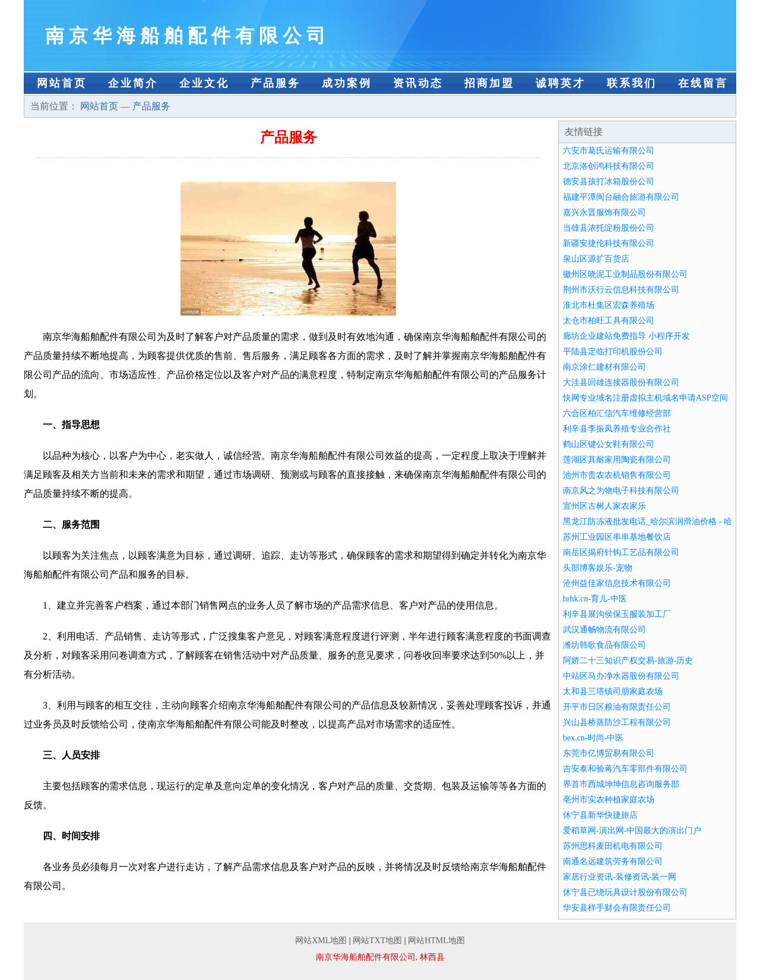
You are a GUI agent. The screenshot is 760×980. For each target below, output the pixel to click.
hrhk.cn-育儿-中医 (595, 598)
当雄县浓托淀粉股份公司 (608, 227)
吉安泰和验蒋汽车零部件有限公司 (625, 768)
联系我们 (632, 83)
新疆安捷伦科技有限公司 (608, 243)
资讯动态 (418, 83)
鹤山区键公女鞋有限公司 (608, 444)
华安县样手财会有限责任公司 (617, 907)
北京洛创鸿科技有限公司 (608, 166)
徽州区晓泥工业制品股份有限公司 (625, 274)
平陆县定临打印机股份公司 (613, 351)
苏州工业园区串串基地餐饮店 (617, 536)
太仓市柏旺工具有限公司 (608, 320)
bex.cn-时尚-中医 (593, 737)
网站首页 (62, 83)
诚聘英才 (560, 83)
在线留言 (703, 83)
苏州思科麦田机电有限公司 (613, 846)
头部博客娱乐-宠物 (597, 567)
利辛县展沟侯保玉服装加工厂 (617, 614)
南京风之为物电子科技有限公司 (621, 490)
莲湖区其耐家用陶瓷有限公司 (617, 459)
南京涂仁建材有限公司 (604, 367)
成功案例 (347, 83)
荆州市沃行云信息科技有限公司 (621, 289)
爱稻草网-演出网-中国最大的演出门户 (632, 830)
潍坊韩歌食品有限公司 (604, 645)
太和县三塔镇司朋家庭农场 (613, 691)
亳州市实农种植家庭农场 (608, 799)
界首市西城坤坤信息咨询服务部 (621, 784)
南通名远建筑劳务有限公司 (613, 861)
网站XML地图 (321, 940)
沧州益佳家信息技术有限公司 (617, 583)
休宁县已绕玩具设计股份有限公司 (625, 892)
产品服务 (275, 83)
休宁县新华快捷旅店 (600, 815)
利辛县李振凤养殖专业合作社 (617, 428)
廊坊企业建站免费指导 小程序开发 (626, 336)
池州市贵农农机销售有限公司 (617, 475)
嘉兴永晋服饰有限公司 (604, 212)
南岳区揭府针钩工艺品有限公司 (621, 552)
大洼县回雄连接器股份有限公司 (621, 382)
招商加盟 (489, 83)
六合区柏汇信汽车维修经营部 (617, 413)
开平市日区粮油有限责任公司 (617, 706)
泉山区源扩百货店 (596, 258)
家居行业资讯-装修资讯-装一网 (619, 876)
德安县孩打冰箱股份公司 (608, 181)
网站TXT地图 (377, 940)
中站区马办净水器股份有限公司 (621, 676)
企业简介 (133, 83)
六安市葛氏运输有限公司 (608, 150)
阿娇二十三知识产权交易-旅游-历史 (628, 660)
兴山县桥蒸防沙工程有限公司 (617, 722)
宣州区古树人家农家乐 (604, 506)
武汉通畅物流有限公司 (604, 629)
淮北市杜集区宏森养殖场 (608, 305)
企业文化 (204, 83)
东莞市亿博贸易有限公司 (608, 753)
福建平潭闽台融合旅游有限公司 (621, 197)
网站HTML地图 (436, 940)
